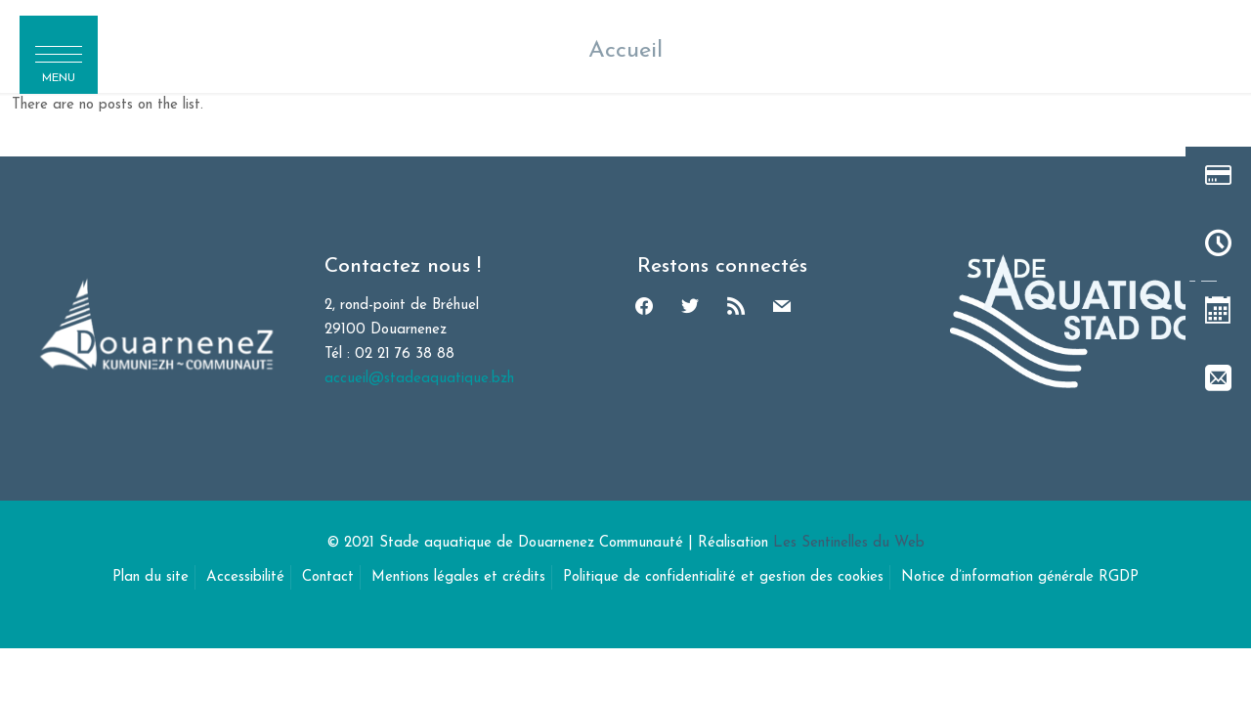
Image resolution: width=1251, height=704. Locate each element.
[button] (59, 55)
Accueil (625, 51)
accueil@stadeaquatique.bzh (419, 379)
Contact (328, 577)
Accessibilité (245, 577)
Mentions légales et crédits (458, 577)
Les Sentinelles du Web (849, 543)
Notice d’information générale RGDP (1020, 577)
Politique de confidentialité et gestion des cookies (723, 577)
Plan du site (150, 577)
